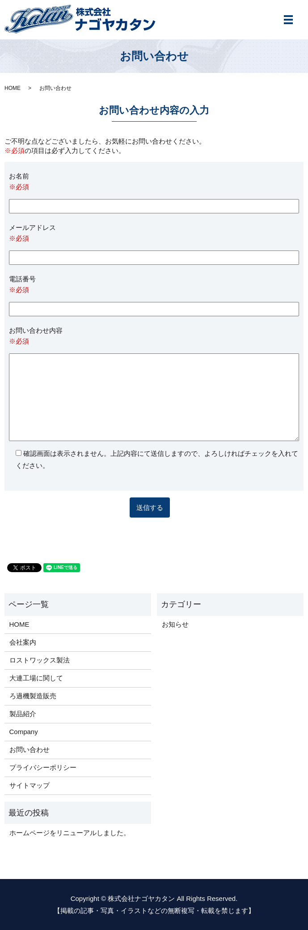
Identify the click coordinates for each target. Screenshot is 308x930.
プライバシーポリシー (42, 767)
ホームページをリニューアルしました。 (69, 833)
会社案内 (22, 642)
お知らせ (175, 624)
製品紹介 (22, 714)
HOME (12, 88)
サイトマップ (29, 785)
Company (23, 731)
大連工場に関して (36, 678)
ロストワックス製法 (39, 660)
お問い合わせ (29, 749)
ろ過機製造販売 (32, 696)
